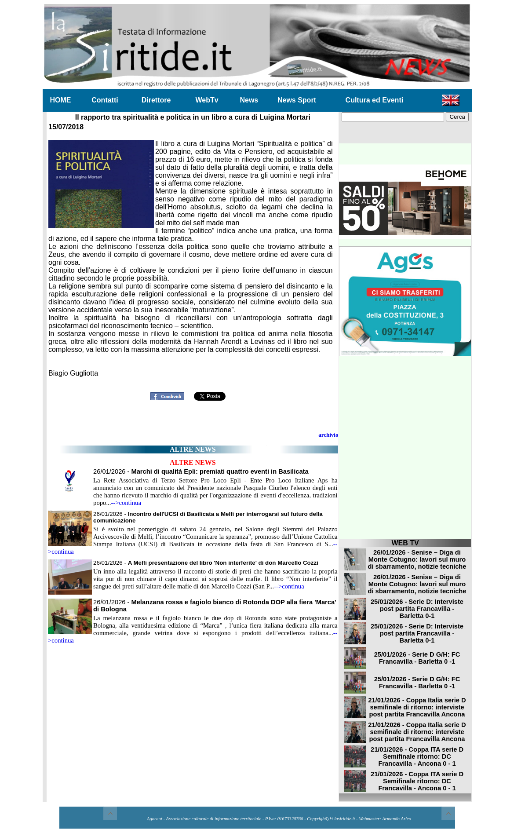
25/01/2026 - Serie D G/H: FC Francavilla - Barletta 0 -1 (417, 658)
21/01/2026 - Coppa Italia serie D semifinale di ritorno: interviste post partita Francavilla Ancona (417, 707)
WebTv (206, 100)
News (249, 100)
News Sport (296, 100)
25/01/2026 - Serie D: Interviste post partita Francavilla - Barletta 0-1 (417, 608)
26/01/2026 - (201, 471)
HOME (60, 100)
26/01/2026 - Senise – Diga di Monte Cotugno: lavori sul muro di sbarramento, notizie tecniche (417, 559)
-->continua (126, 502)
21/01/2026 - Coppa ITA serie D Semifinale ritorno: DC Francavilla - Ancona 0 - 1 (417, 756)
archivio (328, 434)
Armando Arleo (396, 818)
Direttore (156, 100)
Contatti (104, 100)
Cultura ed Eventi (375, 100)
